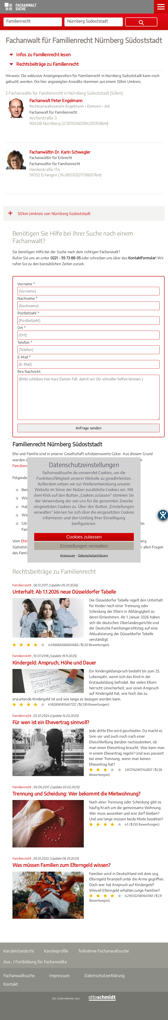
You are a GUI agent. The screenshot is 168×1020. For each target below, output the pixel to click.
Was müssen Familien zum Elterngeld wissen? (61, 865)
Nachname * (27, 298)
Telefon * (24, 342)
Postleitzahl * (28, 313)
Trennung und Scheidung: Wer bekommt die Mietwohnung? (76, 794)
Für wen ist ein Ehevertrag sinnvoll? (50, 722)
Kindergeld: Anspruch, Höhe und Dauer (54, 663)
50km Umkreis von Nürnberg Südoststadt (49, 213)
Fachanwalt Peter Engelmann (55, 100)
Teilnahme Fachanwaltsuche (103, 950)
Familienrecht (23, 465)
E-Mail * (24, 357)
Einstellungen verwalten (84, 545)
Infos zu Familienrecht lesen (43, 54)
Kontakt (10, 984)
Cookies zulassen (84, 536)
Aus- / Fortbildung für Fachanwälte (35, 961)
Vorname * (26, 284)
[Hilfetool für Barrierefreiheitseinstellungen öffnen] (163, 515)
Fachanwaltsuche (19, 975)
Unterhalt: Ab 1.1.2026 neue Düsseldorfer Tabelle (64, 592)
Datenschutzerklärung (104, 975)
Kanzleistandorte (18, 950)
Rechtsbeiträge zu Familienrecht (47, 64)
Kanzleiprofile (56, 950)
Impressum (59, 975)
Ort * (21, 327)
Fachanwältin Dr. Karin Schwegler (59, 151)
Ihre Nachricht (29, 371)
